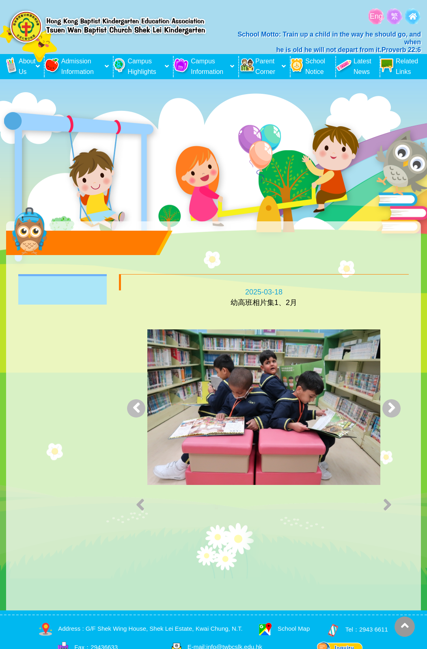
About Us (20, 66)
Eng (376, 16)
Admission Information (69, 66)
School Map (284, 628)
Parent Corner (257, 66)
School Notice (308, 66)
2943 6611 (373, 629)
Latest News (353, 66)
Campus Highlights (135, 66)
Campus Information (198, 66)
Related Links (399, 66)
